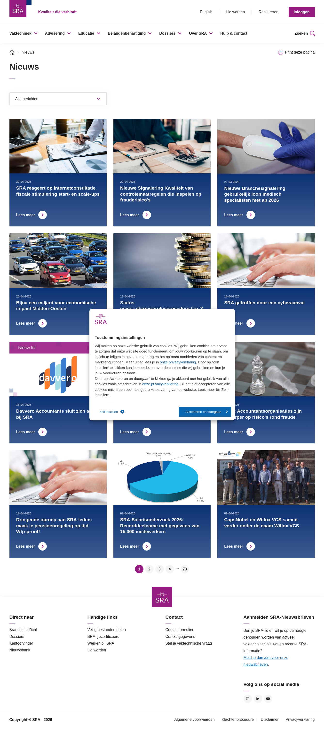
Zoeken (301, 33)
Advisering (55, 33)
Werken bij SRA (100, 643)
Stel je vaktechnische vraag (189, 643)
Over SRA (198, 33)
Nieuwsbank (19, 650)
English (206, 12)
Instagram (248, 699)
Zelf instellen (112, 412)
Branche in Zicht (23, 630)
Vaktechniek (20, 33)
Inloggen (302, 12)
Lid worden (235, 12)
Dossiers (167, 33)
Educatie (86, 33)
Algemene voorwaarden (194, 719)
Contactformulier (180, 630)
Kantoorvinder (21, 643)
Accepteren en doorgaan (206, 412)
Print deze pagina (300, 52)
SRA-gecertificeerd (103, 636)
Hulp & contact (233, 33)
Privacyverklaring (300, 719)
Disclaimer (270, 719)
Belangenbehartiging (127, 33)
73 (185, 569)
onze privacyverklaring (178, 362)
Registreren (268, 12)
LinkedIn (258, 699)
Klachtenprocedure (238, 719)
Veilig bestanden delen (106, 630)
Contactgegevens (180, 636)
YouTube (268, 699)
